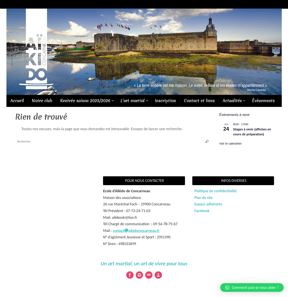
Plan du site (203, 197)
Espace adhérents (208, 204)
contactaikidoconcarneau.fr (136, 230)
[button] (252, 287)
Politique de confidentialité (215, 191)
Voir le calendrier (230, 143)
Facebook (201, 210)
